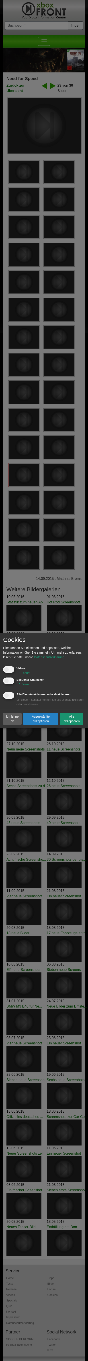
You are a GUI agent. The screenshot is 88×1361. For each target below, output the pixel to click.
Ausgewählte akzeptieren (41, 719)
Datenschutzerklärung (49, 657)
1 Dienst (23, 673)
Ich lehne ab (12, 719)
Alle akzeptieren (71, 719)
